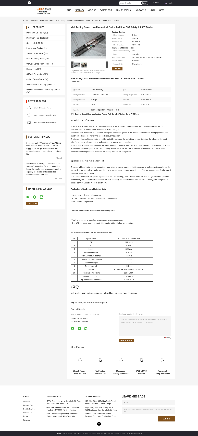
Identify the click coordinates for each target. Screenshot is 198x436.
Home (68, 10)
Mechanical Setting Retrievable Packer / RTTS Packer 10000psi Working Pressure (121, 372)
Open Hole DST (33, 43)
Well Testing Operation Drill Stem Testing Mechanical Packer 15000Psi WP (100, 372)
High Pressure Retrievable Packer (45, 115)
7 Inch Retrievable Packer (42, 108)
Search (144, 3)
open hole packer (89, 303)
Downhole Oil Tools (35, 33)
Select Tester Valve (34, 53)
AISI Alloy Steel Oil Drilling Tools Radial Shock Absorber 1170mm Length (100, 402)
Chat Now (156, 3)
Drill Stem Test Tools (35, 38)
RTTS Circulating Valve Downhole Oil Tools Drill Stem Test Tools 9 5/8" (64, 402)
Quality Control (124, 10)
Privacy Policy (62, 433)
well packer (78, 303)
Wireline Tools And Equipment (39, 84)
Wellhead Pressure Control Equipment (43, 90)
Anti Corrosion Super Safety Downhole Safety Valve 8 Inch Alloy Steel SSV (62, 415)
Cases (161, 10)
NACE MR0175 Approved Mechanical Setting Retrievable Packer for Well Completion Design (141, 372)
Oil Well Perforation (35, 74)
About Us (92, 10)
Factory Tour (106, 10)
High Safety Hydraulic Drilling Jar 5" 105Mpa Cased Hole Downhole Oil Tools (101, 408)
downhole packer (101, 303)
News (152, 10)
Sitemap (26, 420)
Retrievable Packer (47, 21)
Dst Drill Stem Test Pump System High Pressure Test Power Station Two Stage (100, 415)
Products (79, 10)
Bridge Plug (31, 69)
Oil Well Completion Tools (37, 64)
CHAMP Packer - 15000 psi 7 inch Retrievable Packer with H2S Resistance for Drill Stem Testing (79, 372)
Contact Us (140, 10)
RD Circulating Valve (35, 58)
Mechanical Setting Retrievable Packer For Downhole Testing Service (162, 372)
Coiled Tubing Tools (35, 79)
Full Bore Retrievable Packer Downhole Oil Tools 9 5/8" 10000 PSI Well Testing (63, 408)
